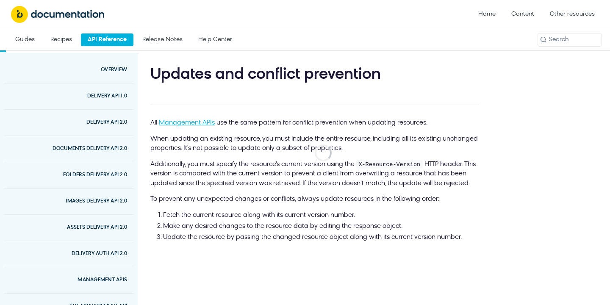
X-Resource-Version (389, 164)
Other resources (572, 14)
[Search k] (570, 39)
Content (522, 14)
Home (487, 14)
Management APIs (187, 123)
